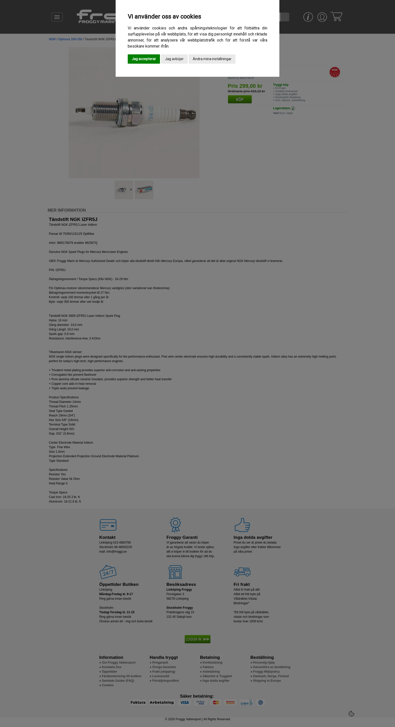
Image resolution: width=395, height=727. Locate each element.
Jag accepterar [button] (144, 59)
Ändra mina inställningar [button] (212, 59)
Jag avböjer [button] (174, 59)
